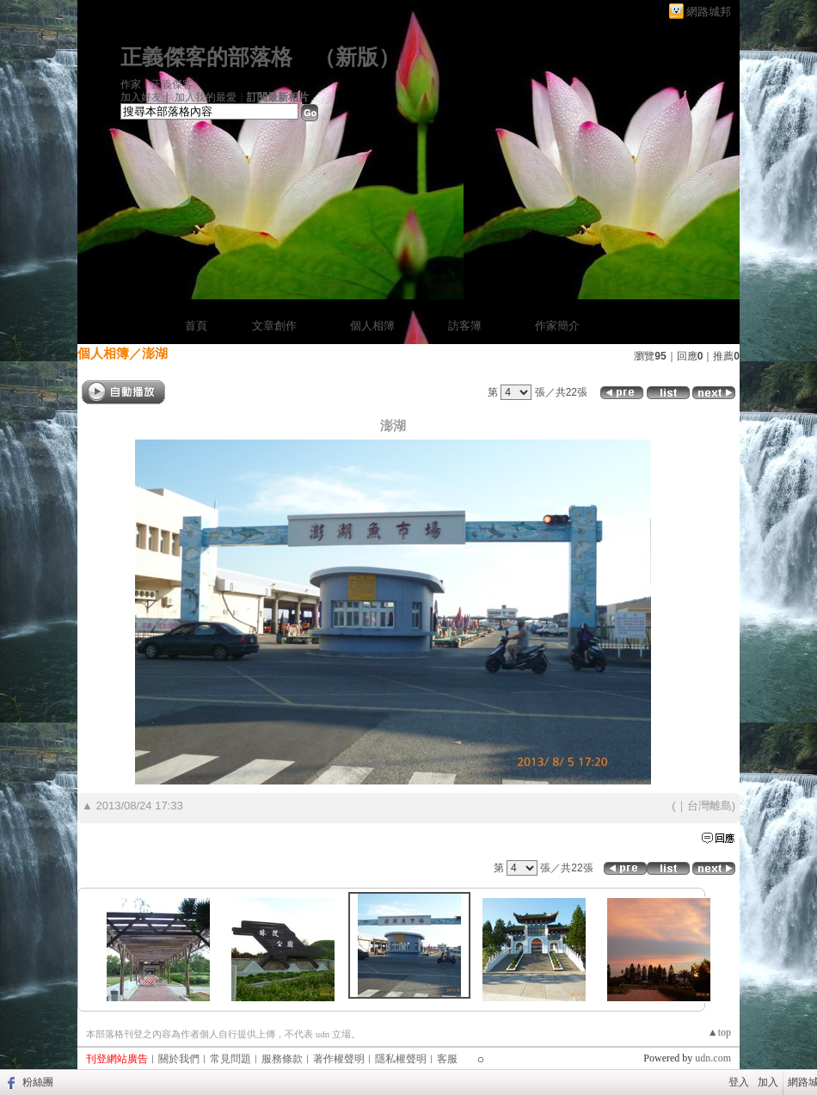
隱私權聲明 (401, 1059)
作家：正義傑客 (156, 84)
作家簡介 (557, 325)
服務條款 (282, 1059)
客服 (447, 1059)
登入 (738, 1082)
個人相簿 (372, 325)
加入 (768, 1082)
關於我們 (179, 1059)
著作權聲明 (339, 1059)
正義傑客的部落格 (206, 57)
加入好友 (141, 97)
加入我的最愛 (205, 97)
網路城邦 (708, 11)
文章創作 (274, 325)
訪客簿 (465, 325)
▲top (719, 1032)
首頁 (196, 325)
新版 (356, 57)
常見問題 (230, 1059)
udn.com (713, 1058)
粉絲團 (37, 1082)
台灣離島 (709, 805)
